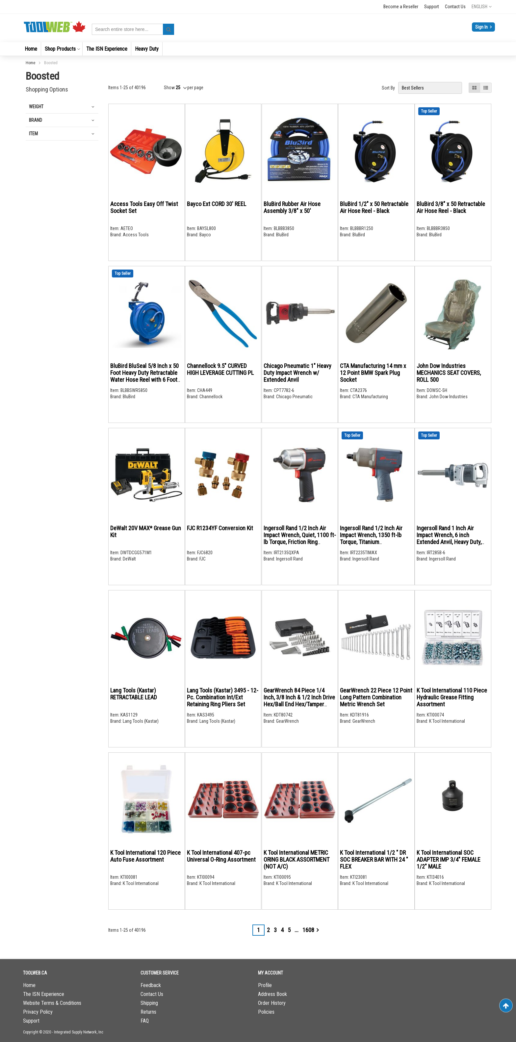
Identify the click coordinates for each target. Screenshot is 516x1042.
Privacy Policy (38, 1012)
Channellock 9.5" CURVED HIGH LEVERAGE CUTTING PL (220, 369)
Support (431, 6)
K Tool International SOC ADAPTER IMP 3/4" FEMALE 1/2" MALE (448, 859)
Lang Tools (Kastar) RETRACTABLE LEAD (133, 694)
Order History (272, 1003)
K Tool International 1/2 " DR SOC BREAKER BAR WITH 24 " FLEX (374, 859)
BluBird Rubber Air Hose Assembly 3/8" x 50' (292, 207)
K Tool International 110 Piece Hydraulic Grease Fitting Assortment (452, 697)
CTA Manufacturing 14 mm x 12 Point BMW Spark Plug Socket (373, 372)
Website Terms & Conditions (52, 1003)
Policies (266, 1012)
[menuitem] (31, 49)
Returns (148, 1012)
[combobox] (133, 29)
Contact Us (455, 6)
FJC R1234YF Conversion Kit (220, 528)
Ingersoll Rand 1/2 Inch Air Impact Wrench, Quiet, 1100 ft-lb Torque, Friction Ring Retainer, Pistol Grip (300, 538)
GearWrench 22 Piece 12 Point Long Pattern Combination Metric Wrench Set (376, 697)
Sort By (388, 88)
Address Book (272, 994)
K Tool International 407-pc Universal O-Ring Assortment (221, 856)
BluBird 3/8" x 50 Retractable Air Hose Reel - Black (451, 207)
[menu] (258, 49)
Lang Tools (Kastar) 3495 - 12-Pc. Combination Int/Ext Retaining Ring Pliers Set (222, 697)
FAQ (145, 1021)
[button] (482, 6)
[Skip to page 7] (296, 930)
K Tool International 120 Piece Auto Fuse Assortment (145, 856)
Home (31, 63)
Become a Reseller (400, 6)
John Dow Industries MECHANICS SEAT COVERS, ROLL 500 (449, 372)
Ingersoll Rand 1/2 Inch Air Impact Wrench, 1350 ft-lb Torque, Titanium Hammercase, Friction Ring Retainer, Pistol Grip (371, 542)
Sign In (482, 27)
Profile (265, 985)
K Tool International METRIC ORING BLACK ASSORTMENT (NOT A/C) (296, 859)
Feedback (151, 985)
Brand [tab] (35, 120)
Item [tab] (33, 133)
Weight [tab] (36, 106)
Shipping (149, 1003)
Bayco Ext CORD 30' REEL (216, 203)
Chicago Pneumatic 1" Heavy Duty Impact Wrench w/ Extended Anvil (297, 372)
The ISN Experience (43, 994)
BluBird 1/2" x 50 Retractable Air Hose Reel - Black (374, 207)
